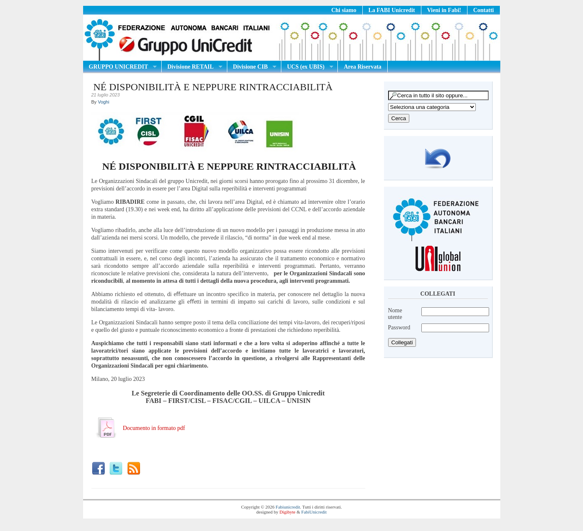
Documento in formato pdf (154, 428)
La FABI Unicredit (392, 10)
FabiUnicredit (314, 511)
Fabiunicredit (288, 506)
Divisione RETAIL (192, 67)
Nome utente (395, 313)
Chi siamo (343, 10)
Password (399, 327)
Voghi (103, 101)
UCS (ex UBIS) (307, 67)
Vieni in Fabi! (444, 10)
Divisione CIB (252, 67)
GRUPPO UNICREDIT (120, 67)
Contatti (483, 10)
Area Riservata (362, 67)
